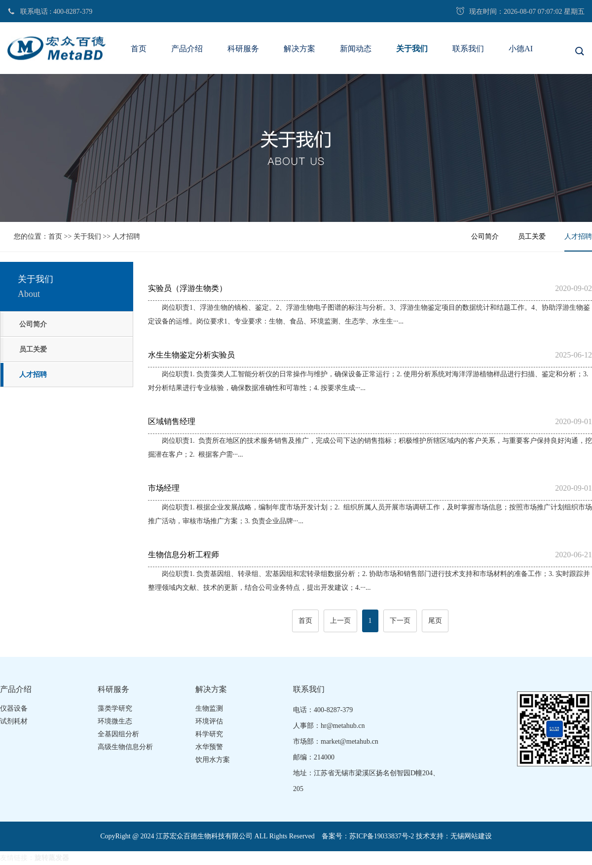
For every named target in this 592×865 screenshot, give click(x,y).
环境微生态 (115, 721)
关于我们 (412, 48)
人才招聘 (126, 236)
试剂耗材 (14, 721)
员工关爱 (532, 236)
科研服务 (243, 48)
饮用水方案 (212, 759)
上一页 (340, 620)
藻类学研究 (115, 708)
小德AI (521, 48)
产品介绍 (187, 48)
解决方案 (299, 48)
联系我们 (468, 48)
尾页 (435, 620)
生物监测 (209, 708)
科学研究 (209, 734)
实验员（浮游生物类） (370, 288)
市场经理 (370, 488)
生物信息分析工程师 (370, 555)
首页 (139, 48)
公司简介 (485, 236)
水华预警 (209, 747)
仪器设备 (14, 708)
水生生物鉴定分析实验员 (370, 355)
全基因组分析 (118, 734)
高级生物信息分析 (125, 747)
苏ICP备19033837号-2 (381, 836)
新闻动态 (355, 48)
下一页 (400, 620)
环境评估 (209, 721)
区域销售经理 (370, 422)
